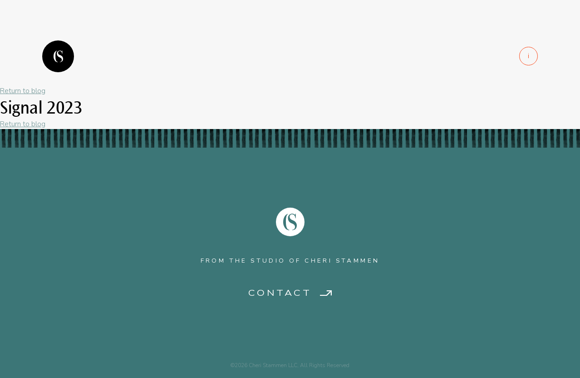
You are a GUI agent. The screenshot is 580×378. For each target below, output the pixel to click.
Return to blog (22, 91)
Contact (280, 293)
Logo (58, 56)
